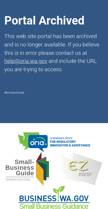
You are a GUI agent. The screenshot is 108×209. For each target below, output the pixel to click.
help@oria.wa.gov (25, 61)
